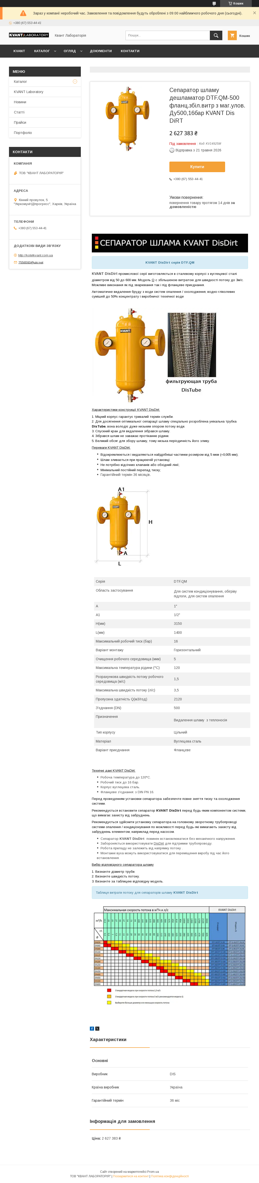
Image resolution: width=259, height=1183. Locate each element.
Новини (20, 102)
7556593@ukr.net (30, 262)
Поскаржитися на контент (131, 1176)
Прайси (20, 122)
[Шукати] (216, 35)
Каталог (42, 51)
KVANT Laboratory (28, 92)
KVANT (19, 51)
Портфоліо (23, 133)
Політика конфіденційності (170, 1176)
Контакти (130, 51)
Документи (101, 51)
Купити (197, 167)
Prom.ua (153, 1172)
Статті (19, 112)
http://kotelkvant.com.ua (35, 255)
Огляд (70, 51)
